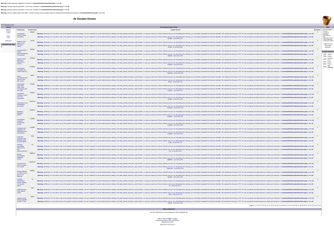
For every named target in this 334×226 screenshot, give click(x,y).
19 (283, 205)
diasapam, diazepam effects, (20, 113)
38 (320, 205)
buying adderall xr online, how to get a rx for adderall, (22, 174)
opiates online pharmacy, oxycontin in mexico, (21, 61)
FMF (172, 222)
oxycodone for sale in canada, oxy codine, (21, 165)
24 (292, 205)
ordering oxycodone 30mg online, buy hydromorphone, (22, 148)
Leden (8, 33)
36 (316, 205)
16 (277, 205)
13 (271, 205)
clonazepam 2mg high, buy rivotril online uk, (22, 69)
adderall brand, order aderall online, (21, 191)
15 (275, 205)
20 (285, 205)
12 (269, 205)
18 (281, 205)
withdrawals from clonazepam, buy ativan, (22, 104)
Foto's (8, 36)
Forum (8, 31)
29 (302, 205)
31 (306, 205)
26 (296, 205)
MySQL (177, 220)
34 (312, 205)
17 (279, 205)
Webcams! (8, 41)
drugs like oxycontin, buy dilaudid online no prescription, (22, 139)
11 (267, 205)
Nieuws (8, 29)
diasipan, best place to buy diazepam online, (21, 44)
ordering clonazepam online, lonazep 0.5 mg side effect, (21, 182)
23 (291, 205)
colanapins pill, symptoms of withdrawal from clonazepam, (22, 130)
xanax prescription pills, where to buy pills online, (22, 78)
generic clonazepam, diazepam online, (21, 156)
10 (265, 205)
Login (12, 25)
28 (300, 205)
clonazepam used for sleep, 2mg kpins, (21, 35)
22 (289, 205)
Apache (165, 220)
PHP (170, 220)
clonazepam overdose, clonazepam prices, (21, 122)
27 (298, 205)
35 (314, 205)
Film (8, 37)
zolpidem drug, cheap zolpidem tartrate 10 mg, (22, 199)
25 (294, 205)
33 (310, 205)
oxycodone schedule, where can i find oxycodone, (22, 96)
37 (318, 205)
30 (304, 205)
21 (287, 205)
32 (308, 205)
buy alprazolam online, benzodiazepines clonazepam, (22, 52)
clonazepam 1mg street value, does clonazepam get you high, (22, 87)
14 (273, 205)
